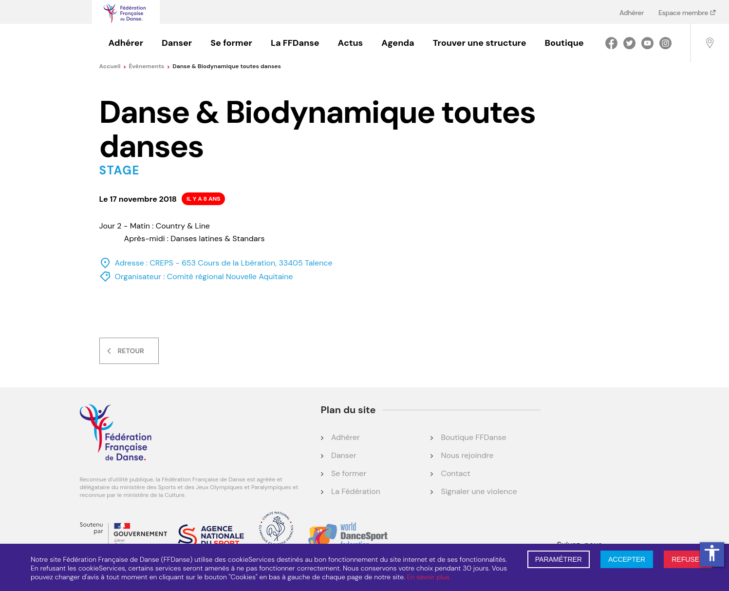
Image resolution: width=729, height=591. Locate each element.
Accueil (113, 66)
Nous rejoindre (467, 455)
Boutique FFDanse (473, 437)
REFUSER (688, 559)
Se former (231, 43)
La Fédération (355, 491)
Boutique (564, 43)
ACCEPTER (626, 559)
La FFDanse (295, 43)
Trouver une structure (479, 43)
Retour (131, 350)
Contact (455, 473)
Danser (177, 43)
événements (149, 66)
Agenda (397, 43)
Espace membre (684, 12)
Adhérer (631, 12)
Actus (350, 43)
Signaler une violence (479, 491)
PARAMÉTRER (558, 559)
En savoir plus (428, 576)
